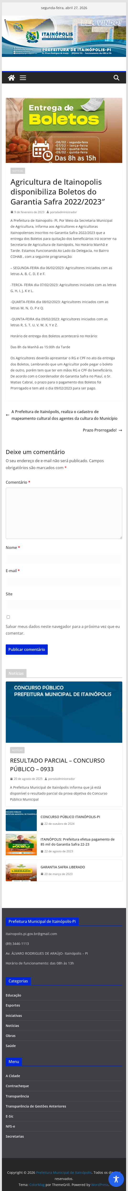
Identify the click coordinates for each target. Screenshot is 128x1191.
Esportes (13, 1005)
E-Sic (9, 1116)
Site (9, 594)
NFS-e (10, 1126)
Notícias (17, 170)
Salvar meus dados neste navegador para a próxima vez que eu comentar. (63, 630)
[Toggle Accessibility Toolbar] (116, 1179)
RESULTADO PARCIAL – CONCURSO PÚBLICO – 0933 (57, 764)
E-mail (13, 570)
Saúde (11, 1045)
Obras (11, 1035)
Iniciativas (14, 1015)
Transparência (17, 1096)
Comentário (18, 482)
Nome (13, 547)
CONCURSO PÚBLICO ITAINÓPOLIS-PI (70, 816)
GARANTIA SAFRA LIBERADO (63, 867)
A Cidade (13, 1076)
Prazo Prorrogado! (102, 430)
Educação (13, 995)
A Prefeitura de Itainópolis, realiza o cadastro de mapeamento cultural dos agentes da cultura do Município (61, 415)
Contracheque (17, 1086)
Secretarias (15, 1136)
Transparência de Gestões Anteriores (36, 1106)
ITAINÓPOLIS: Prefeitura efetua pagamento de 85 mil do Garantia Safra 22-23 (78, 842)
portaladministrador (63, 212)
